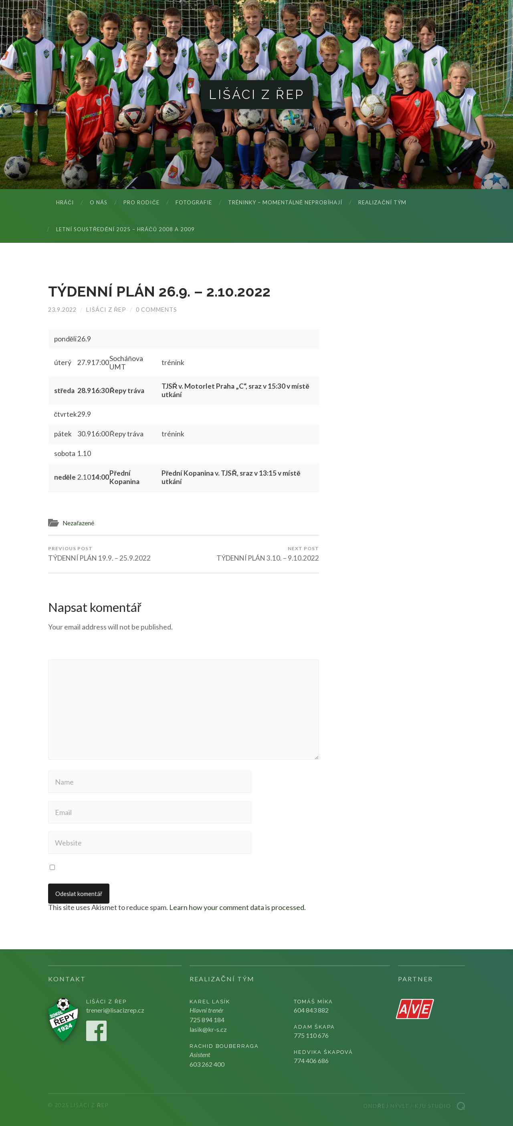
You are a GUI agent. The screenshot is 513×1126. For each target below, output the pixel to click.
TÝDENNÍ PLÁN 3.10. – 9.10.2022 (267, 553)
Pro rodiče (141, 202)
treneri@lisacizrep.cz (115, 1010)
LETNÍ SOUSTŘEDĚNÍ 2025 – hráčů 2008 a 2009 (125, 229)
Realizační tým (382, 202)
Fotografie (194, 202)
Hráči (65, 202)
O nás (98, 202)
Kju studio (433, 1106)
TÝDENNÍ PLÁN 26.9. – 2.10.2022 (159, 291)
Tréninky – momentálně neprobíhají (285, 202)
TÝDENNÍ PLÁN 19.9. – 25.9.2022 (99, 553)
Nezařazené (78, 523)
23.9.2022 (62, 309)
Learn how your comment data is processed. (237, 907)
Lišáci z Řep (257, 94)
